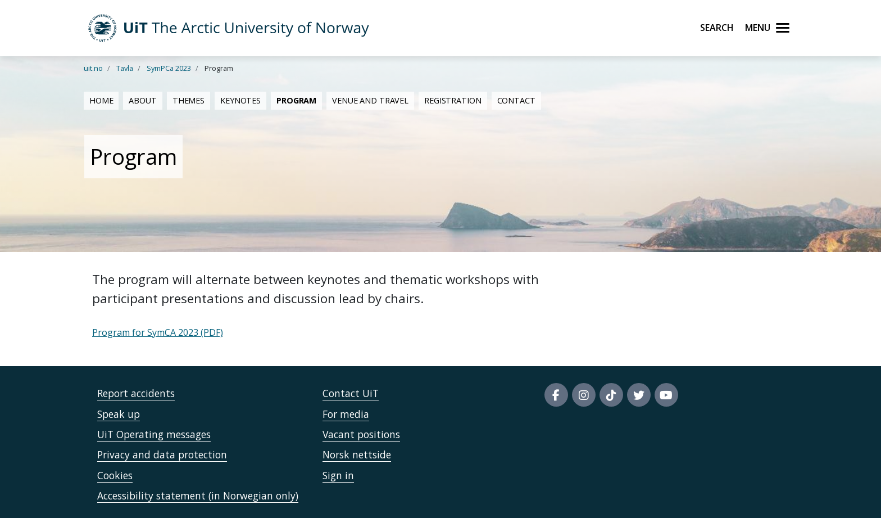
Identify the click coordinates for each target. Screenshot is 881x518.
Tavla (124, 68)
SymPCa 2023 (169, 68)
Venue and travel (370, 100)
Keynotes (240, 100)
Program (296, 100)
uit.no (93, 68)
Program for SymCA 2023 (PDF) (157, 332)
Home (101, 100)
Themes (188, 100)
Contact (516, 100)
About (142, 100)
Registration (452, 100)
